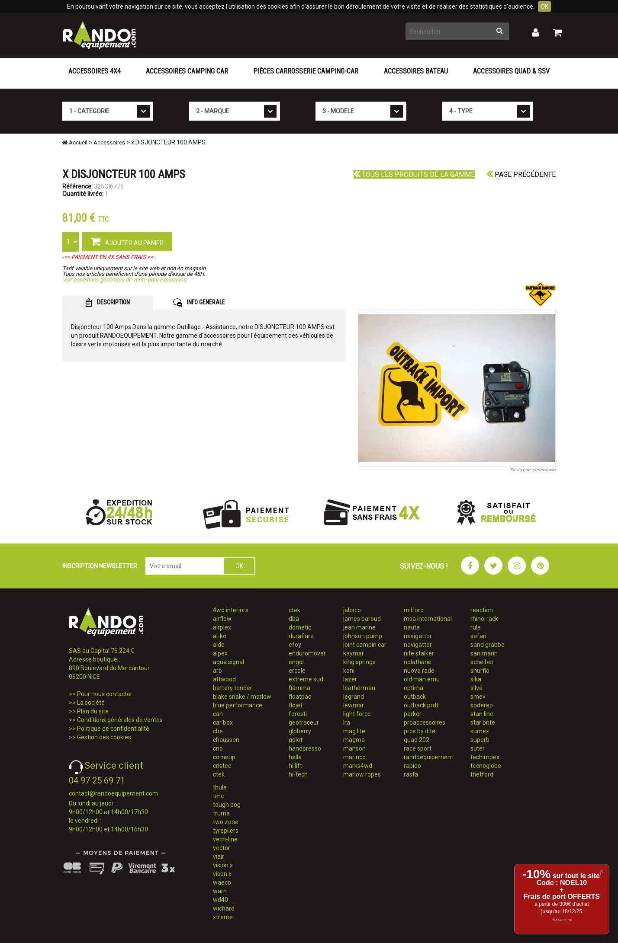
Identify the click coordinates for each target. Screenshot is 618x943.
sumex (479, 731)
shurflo (479, 670)
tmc (218, 796)
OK (544, 6)
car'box (223, 722)
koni (348, 670)
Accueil (74, 142)
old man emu (422, 679)
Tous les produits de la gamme (414, 174)
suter (477, 748)
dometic (300, 627)
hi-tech (298, 774)
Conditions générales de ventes (120, 719)
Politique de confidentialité (113, 728)
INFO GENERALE (199, 302)
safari (478, 636)
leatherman (359, 687)
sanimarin (484, 653)
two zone (225, 821)
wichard (224, 908)
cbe (218, 731)
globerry (300, 731)
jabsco (352, 610)
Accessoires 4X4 (94, 71)
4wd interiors (230, 610)
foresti (298, 713)
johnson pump (362, 636)
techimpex (484, 757)
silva (476, 687)
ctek (219, 774)
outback (415, 696)
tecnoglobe (485, 765)
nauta (412, 627)
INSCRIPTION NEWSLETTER (99, 566)
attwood (224, 679)
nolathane (417, 662)
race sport (417, 748)
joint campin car (364, 644)
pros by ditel (420, 731)
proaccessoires (424, 722)
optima (413, 687)
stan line (481, 713)
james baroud (362, 618)
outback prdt (421, 705)
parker (413, 713)
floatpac (300, 696)
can (218, 713)
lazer (350, 679)
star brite (482, 722)
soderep (481, 705)
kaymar (353, 653)
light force (357, 713)
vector (221, 847)
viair (218, 856)
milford (414, 610)
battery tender (232, 687)
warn (220, 891)
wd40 (220, 899)
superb (479, 739)
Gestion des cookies (104, 737)
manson (354, 748)
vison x (222, 873)
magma (354, 739)
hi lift (295, 765)
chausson (226, 739)
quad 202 (416, 739)
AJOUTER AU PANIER (127, 241)
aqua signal (228, 662)
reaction (481, 610)
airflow (222, 618)
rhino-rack (484, 618)
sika (475, 679)
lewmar (353, 705)
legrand (353, 696)
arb (217, 670)
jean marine (359, 627)
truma (221, 813)
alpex (220, 653)
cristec (222, 765)
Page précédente (521, 174)
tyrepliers (225, 830)
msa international (428, 618)
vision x (223, 865)
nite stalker (419, 653)
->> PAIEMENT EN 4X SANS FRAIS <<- (108, 257)
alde (219, 644)
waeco (222, 882)
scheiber (482, 662)
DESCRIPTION (107, 302)
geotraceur (304, 722)
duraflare (301, 636)
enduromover (307, 653)
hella (295, 757)
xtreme (223, 917)
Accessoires (109, 142)
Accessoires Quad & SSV (511, 71)
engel (296, 662)
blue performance (237, 705)
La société (91, 702)
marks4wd (357, 765)
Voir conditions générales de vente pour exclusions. (124, 279)
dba (294, 618)
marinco (354, 757)
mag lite (354, 731)
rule (475, 627)
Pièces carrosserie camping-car (305, 71)
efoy (295, 644)
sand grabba (487, 644)
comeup (224, 757)
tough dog (227, 804)
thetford (481, 774)
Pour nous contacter (104, 693)
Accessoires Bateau (416, 71)
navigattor (418, 636)
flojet (296, 705)
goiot (296, 739)
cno (218, 748)
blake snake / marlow (242, 696)
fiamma (299, 687)
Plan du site (93, 711)
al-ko (219, 636)
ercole (297, 670)
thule (220, 787)
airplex (222, 627)
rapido (412, 765)
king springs (359, 662)
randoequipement (428, 757)
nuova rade (419, 670)
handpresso (305, 748)
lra (346, 722)
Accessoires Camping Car (187, 71)
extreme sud (306, 679)
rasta (411, 774)
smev (478, 696)
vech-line (225, 839)
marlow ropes (362, 774)
